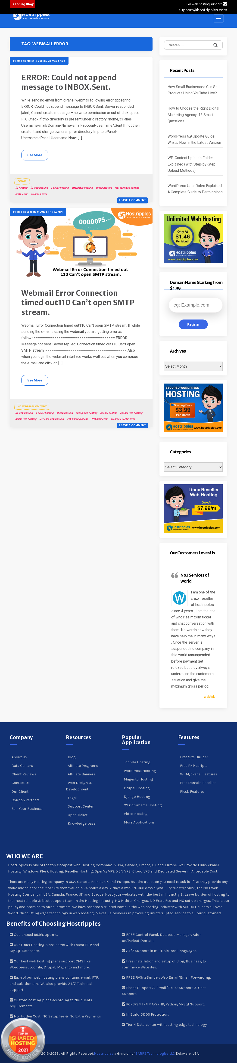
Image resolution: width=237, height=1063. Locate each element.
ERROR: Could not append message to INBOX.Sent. (69, 82)
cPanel (22, 181)
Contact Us (21, 782)
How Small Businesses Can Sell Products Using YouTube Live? (193, 90)
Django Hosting (137, 796)
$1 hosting (21, 187)
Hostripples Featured (32, 406)
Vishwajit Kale (56, 60)
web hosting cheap (77, 419)
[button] (31, 16)
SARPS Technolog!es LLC (155, 1053)
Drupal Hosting (137, 788)
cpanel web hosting (131, 413)
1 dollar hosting (60, 187)
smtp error (21, 194)
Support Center (81, 806)
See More (34, 155)
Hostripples (103, 1053)
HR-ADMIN (56, 211)
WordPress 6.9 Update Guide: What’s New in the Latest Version (194, 139)
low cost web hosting (127, 187)
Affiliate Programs (83, 765)
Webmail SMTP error (123, 419)
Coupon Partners (26, 800)
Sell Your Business (27, 808)
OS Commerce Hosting (143, 805)
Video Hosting (136, 813)
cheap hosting (104, 187)
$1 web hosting (39, 187)
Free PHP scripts (194, 765)
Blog (72, 757)
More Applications (139, 822)
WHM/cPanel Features (198, 774)
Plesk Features (192, 791)
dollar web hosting (25, 419)
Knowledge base (81, 823)
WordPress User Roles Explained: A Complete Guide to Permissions (195, 189)
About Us (19, 757)
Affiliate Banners (81, 774)
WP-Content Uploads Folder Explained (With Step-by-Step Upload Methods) (191, 164)
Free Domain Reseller (198, 782)
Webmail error (39, 194)
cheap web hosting (86, 413)
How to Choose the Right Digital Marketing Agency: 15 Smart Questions (193, 114)
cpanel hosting (108, 413)
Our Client (20, 791)
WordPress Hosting (140, 770)
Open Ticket (77, 815)
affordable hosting (82, 187)
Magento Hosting (138, 779)
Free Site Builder (194, 757)
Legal (72, 798)
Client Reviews (24, 774)
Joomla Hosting (137, 762)
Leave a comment (132, 200)
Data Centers (22, 765)
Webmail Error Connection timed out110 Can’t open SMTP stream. (77, 303)
